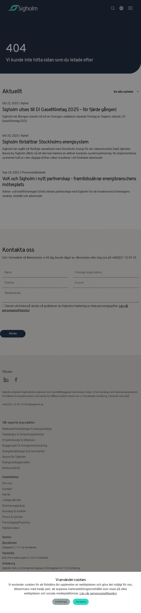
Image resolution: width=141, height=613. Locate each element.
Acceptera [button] (81, 601)
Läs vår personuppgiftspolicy (98, 593)
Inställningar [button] (61, 601)
